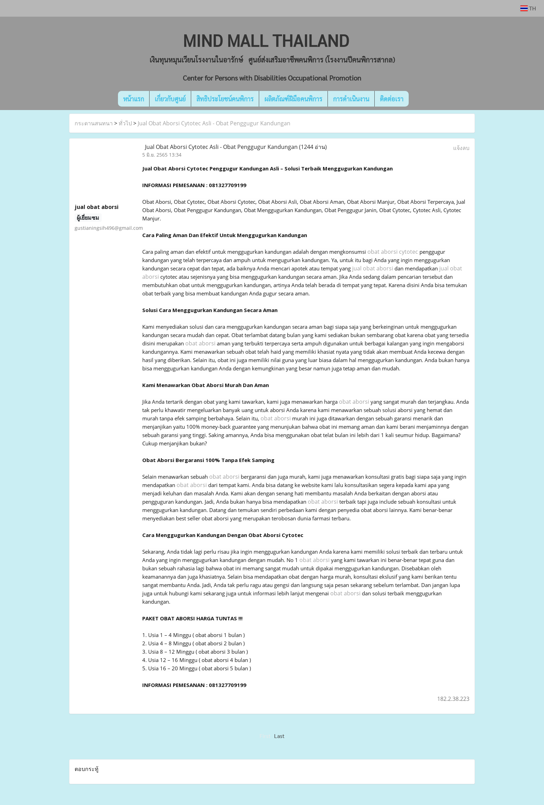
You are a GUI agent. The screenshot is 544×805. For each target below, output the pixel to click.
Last (279, 735)
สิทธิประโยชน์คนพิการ (225, 99)
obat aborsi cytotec (392, 251)
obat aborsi (200, 343)
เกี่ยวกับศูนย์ (170, 99)
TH (528, 8)
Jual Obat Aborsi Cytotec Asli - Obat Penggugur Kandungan (214, 123)
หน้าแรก (133, 99)
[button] (419, 99)
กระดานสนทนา (94, 123)
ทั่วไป (125, 123)
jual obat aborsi (372, 268)
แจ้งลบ (461, 148)
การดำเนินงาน (351, 99)
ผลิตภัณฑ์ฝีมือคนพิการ (293, 99)
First (265, 735)
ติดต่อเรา (391, 99)
